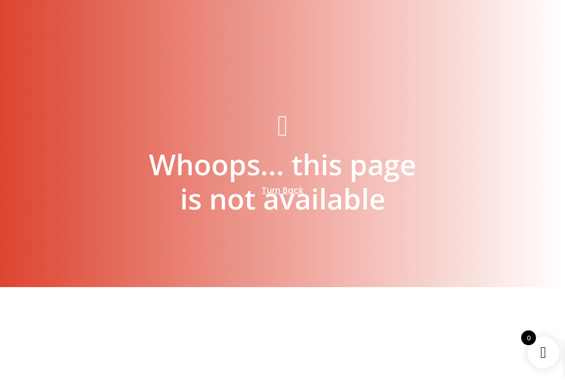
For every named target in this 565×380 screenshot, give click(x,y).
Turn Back (282, 190)
